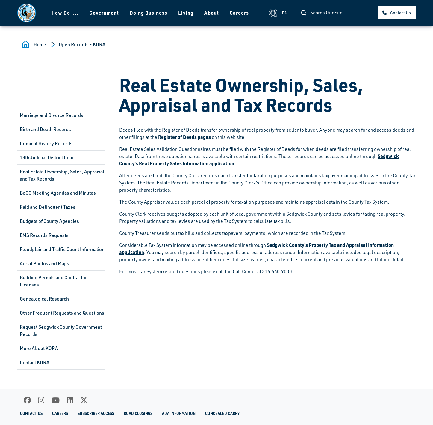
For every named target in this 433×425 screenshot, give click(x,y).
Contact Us (400, 12)
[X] (84, 400)
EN (278, 13)
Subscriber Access (96, 413)
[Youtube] (55, 400)
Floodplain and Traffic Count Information (62, 249)
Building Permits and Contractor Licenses (53, 281)
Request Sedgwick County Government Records (61, 330)
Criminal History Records (46, 143)
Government (104, 13)
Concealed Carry (222, 413)
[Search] (333, 13)
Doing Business (148, 13)
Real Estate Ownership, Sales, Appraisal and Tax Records (62, 175)
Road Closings (138, 413)
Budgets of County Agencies (49, 221)
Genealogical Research (44, 299)
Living (185, 13)
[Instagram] (41, 400)
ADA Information (179, 413)
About (211, 13)
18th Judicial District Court (48, 157)
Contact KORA (34, 362)
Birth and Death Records (45, 129)
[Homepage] (26, 13)
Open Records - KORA (82, 44)
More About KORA (39, 348)
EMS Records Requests (44, 235)
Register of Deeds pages (184, 137)
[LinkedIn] (70, 400)
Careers (239, 13)
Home (40, 44)
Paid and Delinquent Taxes (47, 207)
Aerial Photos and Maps (44, 263)
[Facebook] (27, 400)
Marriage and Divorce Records (51, 115)
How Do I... (65, 13)
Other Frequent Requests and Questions (62, 313)
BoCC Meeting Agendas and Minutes (58, 193)
